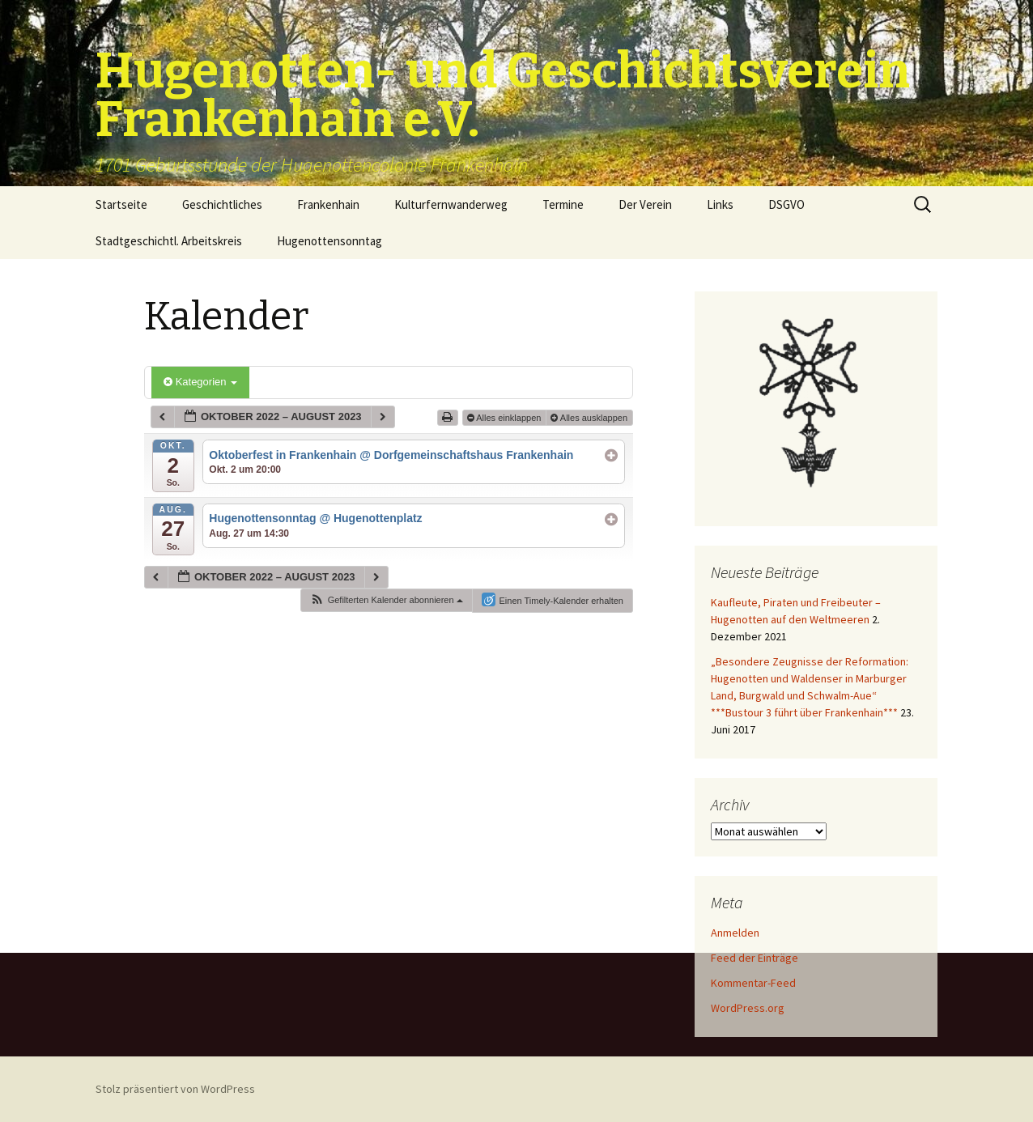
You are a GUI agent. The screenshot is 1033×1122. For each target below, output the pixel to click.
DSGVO (786, 204)
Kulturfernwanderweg (451, 204)
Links (720, 204)
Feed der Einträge (754, 957)
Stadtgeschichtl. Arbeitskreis (169, 241)
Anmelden (735, 932)
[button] (386, 600)
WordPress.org (747, 1008)
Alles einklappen (505, 418)
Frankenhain (328, 204)
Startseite (121, 204)
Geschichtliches (222, 204)
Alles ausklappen (590, 418)
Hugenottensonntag (329, 241)
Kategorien (200, 382)
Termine (563, 204)
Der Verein (645, 204)
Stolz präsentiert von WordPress (175, 1089)
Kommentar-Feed (753, 982)
